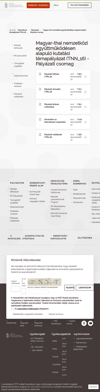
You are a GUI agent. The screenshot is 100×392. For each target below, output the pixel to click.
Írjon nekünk (37, 350)
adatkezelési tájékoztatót (21, 306)
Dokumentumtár (21, 76)
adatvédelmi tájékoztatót (28, 309)
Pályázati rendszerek (79, 5)
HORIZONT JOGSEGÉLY (38, 5)
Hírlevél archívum (56, 314)
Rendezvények (79, 194)
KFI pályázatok (20, 56)
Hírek (75, 190)
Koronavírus (78, 202)
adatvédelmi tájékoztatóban (42, 387)
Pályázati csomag (36, 32)
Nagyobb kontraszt (38, 324)
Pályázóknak (22, 30)
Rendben (93, 387)
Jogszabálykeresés (84, 338)
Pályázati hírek (79, 198)
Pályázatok (35, 30)
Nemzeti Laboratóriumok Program (57, 199)
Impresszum (81, 343)
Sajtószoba (85, 238)
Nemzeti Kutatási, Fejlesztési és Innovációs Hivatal (15, 354)
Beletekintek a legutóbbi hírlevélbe (28, 314)
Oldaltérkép (11, 323)
